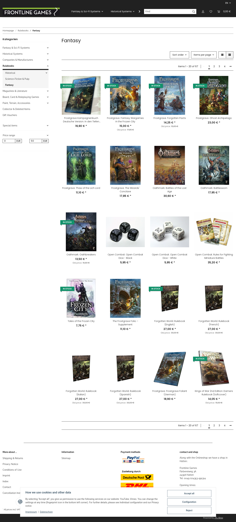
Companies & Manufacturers (18, 60)
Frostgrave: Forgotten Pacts (170, 118)
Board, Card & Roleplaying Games (21, 97)
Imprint (6, 475)
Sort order (178, 54)
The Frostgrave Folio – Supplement (125, 322)
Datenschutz (46, 512)
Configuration (189, 502)
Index (5, 481)
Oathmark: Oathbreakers (81, 254)
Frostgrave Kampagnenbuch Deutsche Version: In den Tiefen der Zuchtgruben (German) (81, 119)
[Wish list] (211, 11)
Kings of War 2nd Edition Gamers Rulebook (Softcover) (214, 392)
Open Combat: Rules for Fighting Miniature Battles (214, 256)
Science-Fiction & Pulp (17, 79)
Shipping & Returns (13, 458)
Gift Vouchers (10, 115)
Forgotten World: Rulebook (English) (169, 322)
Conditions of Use (12, 470)
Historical (10, 73)
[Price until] (35, 141)
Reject (189, 510)
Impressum (31, 512)
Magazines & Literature (15, 91)
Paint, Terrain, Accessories (16, 103)
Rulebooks (8, 66)
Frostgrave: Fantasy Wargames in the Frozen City (125, 119)
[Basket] (224, 11)
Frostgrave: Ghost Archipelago (214, 118)
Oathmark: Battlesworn (214, 188)
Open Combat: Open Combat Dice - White (169, 256)
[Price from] (9, 141)
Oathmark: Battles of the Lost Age (170, 189)
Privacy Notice (10, 464)
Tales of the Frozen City (81, 321)
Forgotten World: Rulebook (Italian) (81, 392)
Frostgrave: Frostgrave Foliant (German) (169, 392)
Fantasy (9, 85)
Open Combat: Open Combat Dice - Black (125, 256)
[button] (203, 11)
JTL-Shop (218, 518)
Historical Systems (13, 54)
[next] (230, 66)
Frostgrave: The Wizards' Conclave (125, 189)
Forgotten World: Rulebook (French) (214, 322)
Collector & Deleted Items (16, 109)
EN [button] (226, 3)
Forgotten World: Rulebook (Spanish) (125, 392)
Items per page (202, 54)
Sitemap (66, 458)
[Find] (167, 11)
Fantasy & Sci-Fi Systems (16, 47)
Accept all (189, 493)
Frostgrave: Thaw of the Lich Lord (81, 188)
